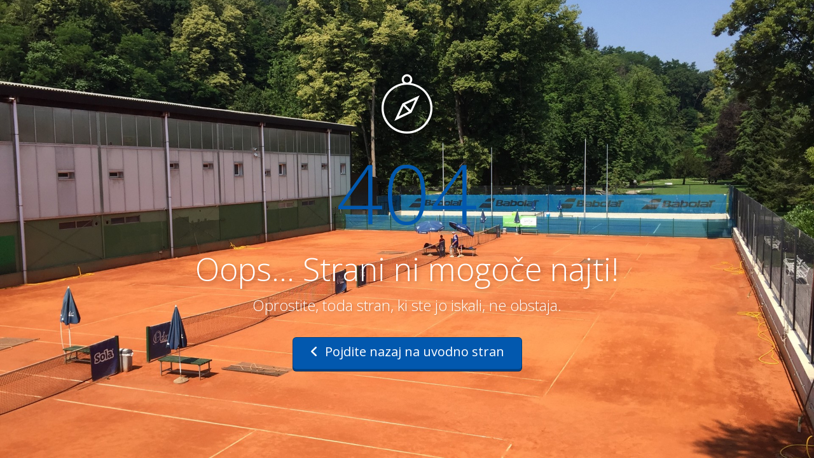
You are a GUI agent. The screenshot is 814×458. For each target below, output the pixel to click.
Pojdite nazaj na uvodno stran (407, 351)
